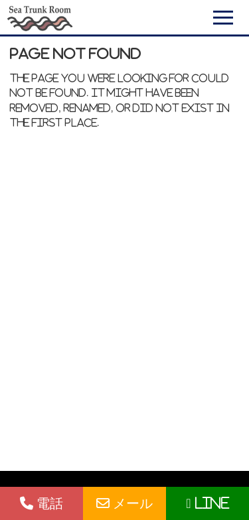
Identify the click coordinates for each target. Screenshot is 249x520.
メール (124, 503)
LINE (207, 503)
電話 (41, 503)
